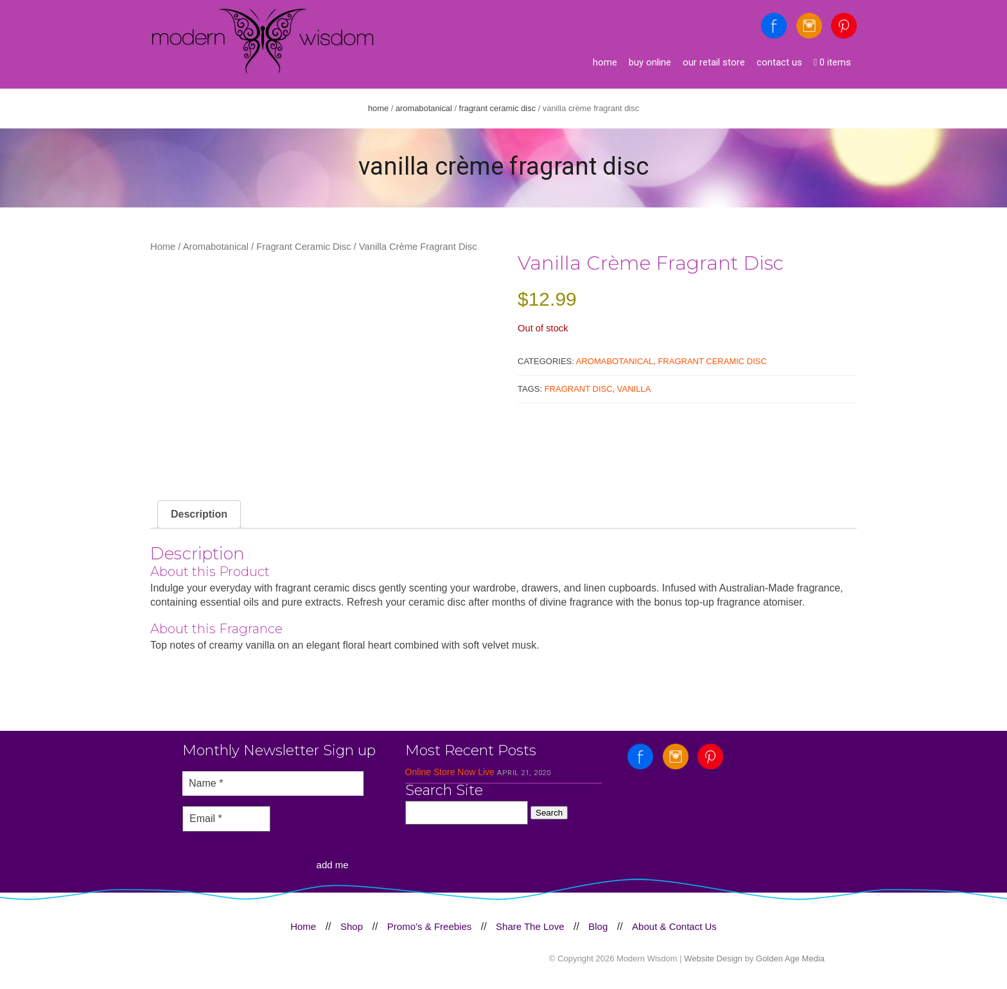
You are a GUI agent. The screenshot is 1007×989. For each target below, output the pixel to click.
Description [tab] (199, 514)
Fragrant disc (579, 389)
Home (605, 62)
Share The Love (530, 926)
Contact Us (779, 62)
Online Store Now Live (450, 772)
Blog (598, 926)
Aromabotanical (424, 108)
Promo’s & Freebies (429, 926)
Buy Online (650, 62)
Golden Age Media (790, 958)
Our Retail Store (714, 62)
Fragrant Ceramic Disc (497, 108)
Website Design (713, 958)
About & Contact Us (674, 926)
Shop (351, 926)
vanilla (634, 389)
